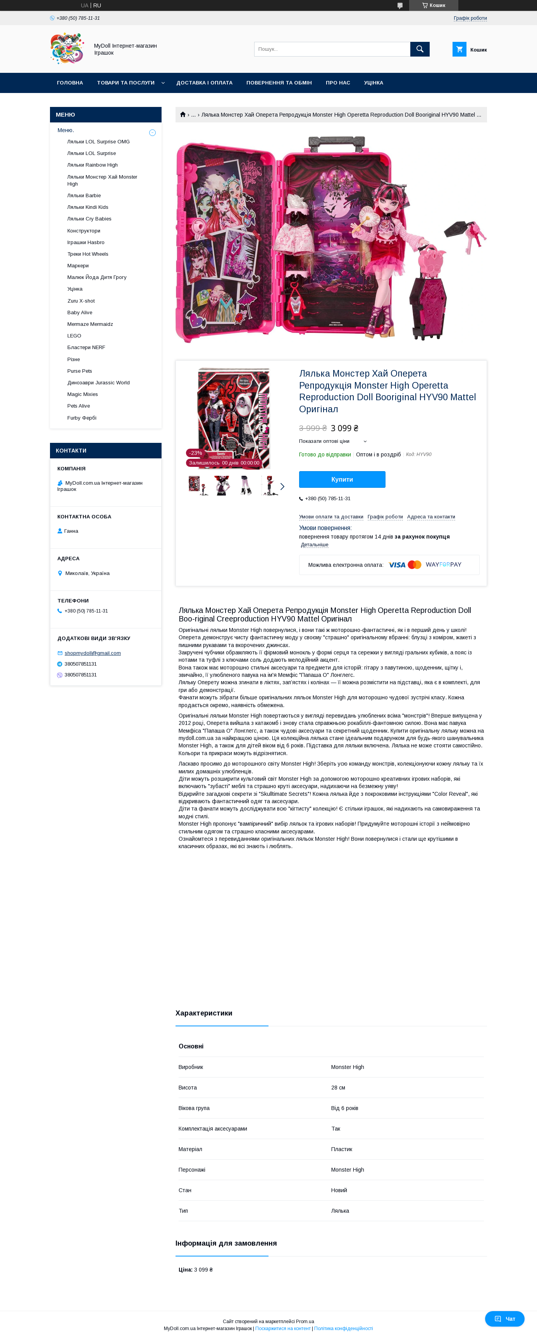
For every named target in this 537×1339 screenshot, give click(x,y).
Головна (70, 83)
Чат (504, 1318)
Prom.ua (305, 1321)
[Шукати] (420, 49)
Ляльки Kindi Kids (87, 207)
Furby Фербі (81, 418)
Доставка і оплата (204, 83)
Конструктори (83, 231)
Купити (342, 479)
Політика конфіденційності (343, 1328)
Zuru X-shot (81, 301)
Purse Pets (79, 371)
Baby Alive (79, 312)
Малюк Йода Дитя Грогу (97, 277)
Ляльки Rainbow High (92, 165)
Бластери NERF (86, 347)
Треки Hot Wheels (87, 254)
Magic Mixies (82, 394)
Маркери (78, 265)
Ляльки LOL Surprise (91, 153)
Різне (73, 359)
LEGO (74, 336)
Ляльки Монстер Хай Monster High (102, 180)
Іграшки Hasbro (86, 242)
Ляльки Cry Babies (89, 219)
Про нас (338, 83)
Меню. (66, 130)
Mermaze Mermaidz (90, 324)
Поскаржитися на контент (283, 1328)
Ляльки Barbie (84, 195)
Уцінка (373, 83)
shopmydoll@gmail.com (93, 653)
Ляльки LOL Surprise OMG (98, 142)
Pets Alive (78, 406)
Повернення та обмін (279, 83)
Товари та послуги (126, 83)
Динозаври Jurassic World (98, 383)
